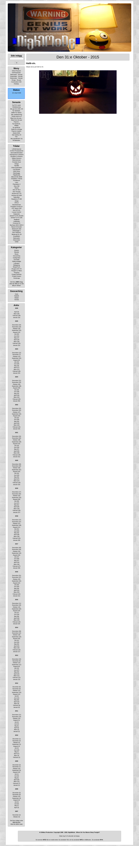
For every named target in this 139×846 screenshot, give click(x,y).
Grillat (16, 241)
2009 (16, 761)
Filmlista (16, 84)
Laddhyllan (16, 221)
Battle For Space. (17, 112)
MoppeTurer (16, 267)
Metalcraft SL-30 (17, 234)
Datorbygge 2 (17, 230)
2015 (16, 599)
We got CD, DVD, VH (16, 109)
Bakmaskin (16, 238)
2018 (16, 516)
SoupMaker (16, 236)
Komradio (16, 259)
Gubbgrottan (16, 257)
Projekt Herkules (17, 274)
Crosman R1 (16, 223)
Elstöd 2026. (16, 133)
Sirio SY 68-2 (17, 189)
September (15, 330)
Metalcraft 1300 (16, 229)
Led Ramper (16, 169)
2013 (16, 655)
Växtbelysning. (16, 107)
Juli (15, 334)
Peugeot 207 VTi (17, 269)
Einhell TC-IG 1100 (16, 217)
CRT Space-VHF (17, 208)
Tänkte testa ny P (16, 116)
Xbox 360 (16, 186)
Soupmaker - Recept (16, 76)
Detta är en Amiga (16, 129)
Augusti (15, 332)
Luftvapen (16, 263)
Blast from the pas (16, 120)
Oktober (15, 328)
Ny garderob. (16, 127)
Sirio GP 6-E (16, 210)
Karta (16, 294)
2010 (16, 735)
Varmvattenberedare (17, 152)
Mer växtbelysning (16, 114)
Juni (15, 336)
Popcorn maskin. (17, 131)
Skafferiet (16, 219)
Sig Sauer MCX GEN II (16, 225)
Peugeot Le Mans (16, 270)
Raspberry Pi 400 (17, 199)
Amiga (16, 201)
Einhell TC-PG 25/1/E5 (16, 216)
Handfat (16, 165)
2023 (16, 377)
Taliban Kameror (16, 158)
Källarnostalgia (16, 261)
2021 (16, 432)
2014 (16, 627)
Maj (15, 338)
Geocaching (16, 256)
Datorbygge (16, 173)
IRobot (17, 188)
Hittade (17, 298)
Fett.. (16, 136)
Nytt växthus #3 (16, 135)
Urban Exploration (16, 167)
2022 (16, 404)
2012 (16, 683)
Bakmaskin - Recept (16, 74)
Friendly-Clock (16, 162)
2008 (16, 789)
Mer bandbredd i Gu (17, 138)
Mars (15, 313)
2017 (16, 544)
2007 (16, 811)
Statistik (16, 296)
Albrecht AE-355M (16, 177)
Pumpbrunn (16, 180)
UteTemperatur (16, 72)
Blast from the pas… (17, 118)
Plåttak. (16, 125)
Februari (15, 315)
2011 (16, 711)
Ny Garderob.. (16, 123)
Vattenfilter (16, 197)
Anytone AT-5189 (17, 195)
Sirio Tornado (17, 191)
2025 (16, 321)
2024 (16, 349)
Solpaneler (16, 214)
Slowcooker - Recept (16, 78)
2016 (16, 571)
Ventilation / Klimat (16, 178)
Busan (16, 254)
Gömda (16, 299)
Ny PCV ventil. (16, 105)
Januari (15, 317)
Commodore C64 (16, 82)
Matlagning (16, 265)
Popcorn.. (16, 122)
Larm (16, 182)
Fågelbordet (16, 175)
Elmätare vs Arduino (17, 156)
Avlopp (17, 164)
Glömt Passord (16, 71)
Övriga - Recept (16, 80)
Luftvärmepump (16, 149)
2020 (16, 460)
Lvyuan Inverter (16, 212)
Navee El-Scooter (16, 227)
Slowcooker (16, 240)
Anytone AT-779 (16, 193)
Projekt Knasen (16, 276)
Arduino (16, 250)
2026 (16, 308)
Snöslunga (16, 278)
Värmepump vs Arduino (16, 154)
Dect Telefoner (16, 232)
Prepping (16, 272)
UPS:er (16, 202)
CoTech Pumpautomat (16, 150)
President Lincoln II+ (17, 206)
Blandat (16, 252)
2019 (16, 488)
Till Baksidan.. (16, 140)
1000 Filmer (16, 171)
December (15, 325)
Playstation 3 (16, 184)
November (15, 326)
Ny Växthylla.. (16, 110)
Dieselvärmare (16, 204)
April (15, 312)
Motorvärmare (16, 160)
